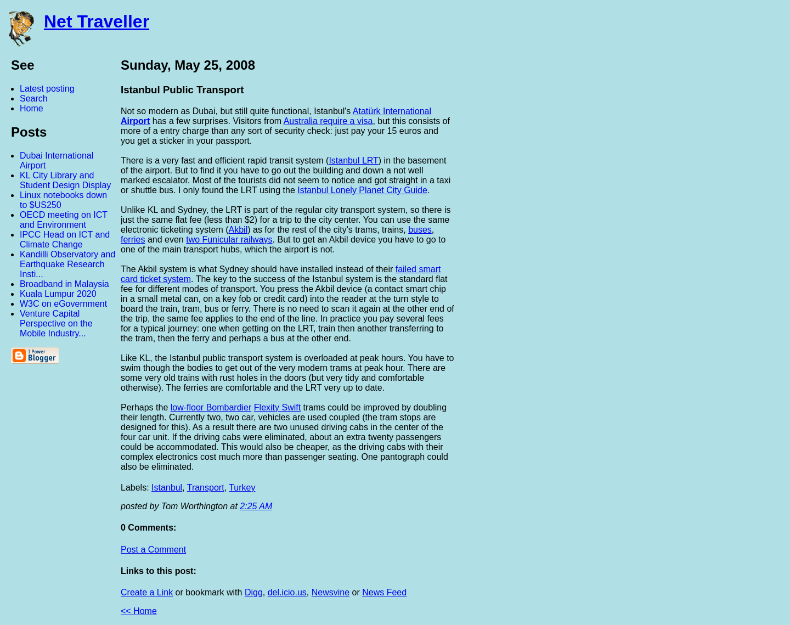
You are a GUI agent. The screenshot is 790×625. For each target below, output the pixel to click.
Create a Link (147, 592)
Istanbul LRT (353, 160)
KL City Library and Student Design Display (65, 180)
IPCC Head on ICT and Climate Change (65, 239)
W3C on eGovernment (63, 303)
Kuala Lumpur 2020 (58, 294)
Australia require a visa (328, 121)
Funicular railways (237, 239)
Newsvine (330, 592)
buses (420, 229)
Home (31, 108)
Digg (254, 592)
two (194, 239)
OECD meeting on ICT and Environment (64, 219)
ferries (133, 239)
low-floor (188, 407)
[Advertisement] (669, 221)
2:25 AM (256, 506)
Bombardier (229, 407)
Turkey (242, 487)
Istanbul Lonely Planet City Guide (362, 190)
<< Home (139, 611)
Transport (205, 487)
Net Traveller (96, 21)
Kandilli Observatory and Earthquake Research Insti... (67, 264)
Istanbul (166, 487)
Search (34, 98)
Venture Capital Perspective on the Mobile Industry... (56, 323)
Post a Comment (153, 549)
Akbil (238, 229)
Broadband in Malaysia (64, 284)
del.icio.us (287, 592)
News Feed (384, 592)
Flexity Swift (277, 407)
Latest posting (47, 88)
